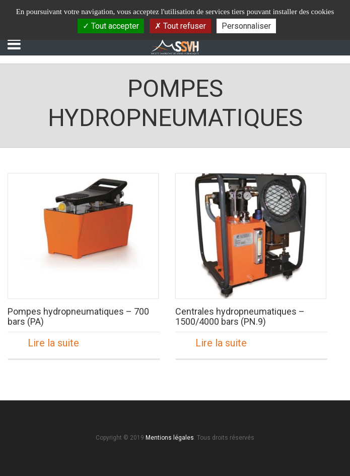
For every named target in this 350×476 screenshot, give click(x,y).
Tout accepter (111, 26)
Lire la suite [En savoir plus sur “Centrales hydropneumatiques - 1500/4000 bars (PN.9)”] (221, 343)
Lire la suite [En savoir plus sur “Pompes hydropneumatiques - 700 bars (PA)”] (53, 343)
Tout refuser (180, 26)
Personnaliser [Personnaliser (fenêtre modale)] (246, 26)
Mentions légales (170, 437)
